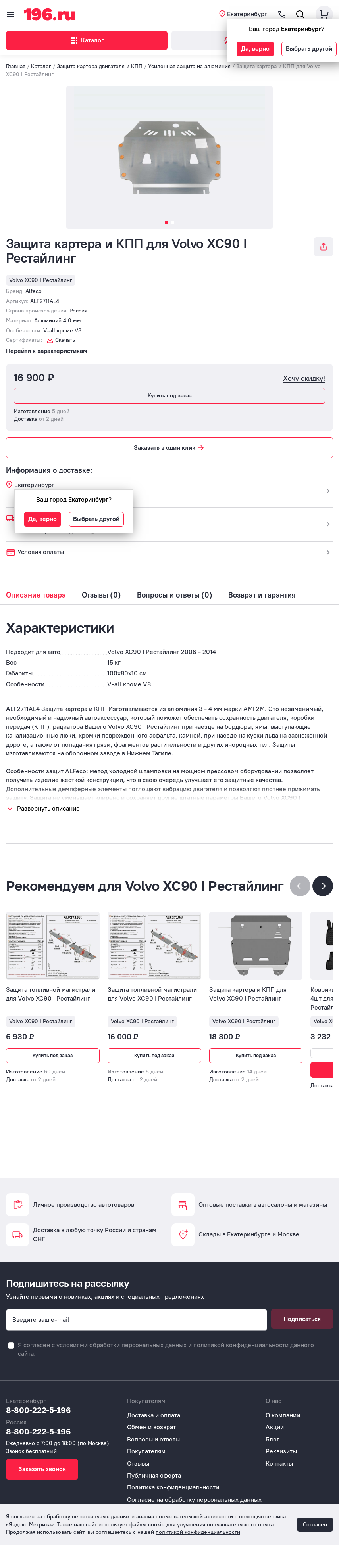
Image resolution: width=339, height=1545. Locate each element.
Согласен (315, 1524)
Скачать (65, 340)
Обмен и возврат (151, 1427)
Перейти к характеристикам (46, 351)
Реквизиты (281, 1451)
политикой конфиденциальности (241, 1345)
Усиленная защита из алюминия (189, 66)
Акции (275, 1427)
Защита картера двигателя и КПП (100, 66)
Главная (15, 66)
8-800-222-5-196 (38, 1409)
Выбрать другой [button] (309, 48)
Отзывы (138, 1463)
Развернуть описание (48, 808)
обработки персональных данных (138, 1345)
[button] (322, 886)
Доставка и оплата (153, 1415)
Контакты (279, 1463)
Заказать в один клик (169, 448)
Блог (272, 1439)
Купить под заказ (170, 395)
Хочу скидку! (304, 378)
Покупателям (146, 1451)
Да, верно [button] (255, 48)
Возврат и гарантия (262, 595)
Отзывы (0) (101, 595)
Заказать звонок (42, 1469)
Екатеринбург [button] (247, 14)
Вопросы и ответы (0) (174, 595)
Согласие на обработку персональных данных (194, 1499)
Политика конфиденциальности (173, 1487)
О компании (283, 1415)
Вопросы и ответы (153, 1439)
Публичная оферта (154, 1475)
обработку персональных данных (87, 1516)
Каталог (86, 40)
